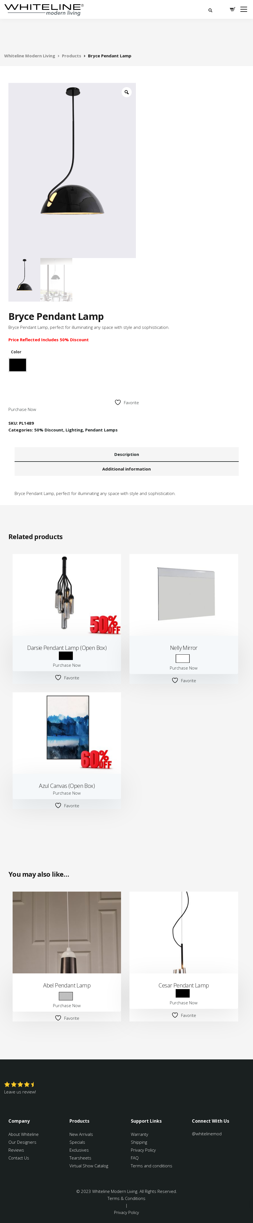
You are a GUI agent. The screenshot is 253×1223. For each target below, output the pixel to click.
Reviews (16, 1150)
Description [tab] (126, 454)
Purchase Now (22, 409)
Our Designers (22, 1142)
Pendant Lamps (101, 430)
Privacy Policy (143, 1150)
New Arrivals (81, 1134)
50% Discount (48, 430)
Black (17, 365)
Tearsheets (80, 1158)
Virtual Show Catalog (89, 1165)
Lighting (74, 430)
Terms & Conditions (126, 1198)
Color (16, 352)
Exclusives (79, 1150)
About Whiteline (23, 1134)
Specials (77, 1142)
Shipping (139, 1142)
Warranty (140, 1134)
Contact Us (18, 1158)
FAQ (135, 1158)
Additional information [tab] (126, 469)
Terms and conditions (151, 1165)
